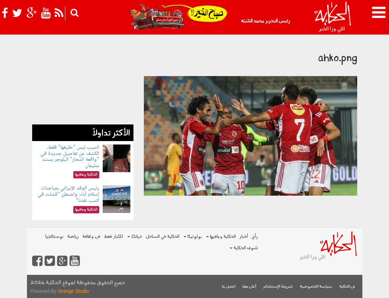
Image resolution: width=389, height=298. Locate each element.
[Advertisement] (82, 81)
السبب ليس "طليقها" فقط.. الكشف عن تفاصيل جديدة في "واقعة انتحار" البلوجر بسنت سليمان (69, 156)
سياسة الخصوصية (316, 287)
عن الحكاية (347, 287)
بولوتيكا (193, 236)
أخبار (243, 236)
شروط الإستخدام (278, 287)
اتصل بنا (228, 287)
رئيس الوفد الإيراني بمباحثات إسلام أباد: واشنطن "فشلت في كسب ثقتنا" (68, 194)
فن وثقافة (91, 236)
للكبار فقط (113, 236)
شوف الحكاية (244, 248)
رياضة (73, 236)
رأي (254, 236)
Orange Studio (73, 291)
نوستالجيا (54, 236)
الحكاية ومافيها (221, 236)
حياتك (134, 236)
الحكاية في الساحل (162, 236)
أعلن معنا (249, 287)
